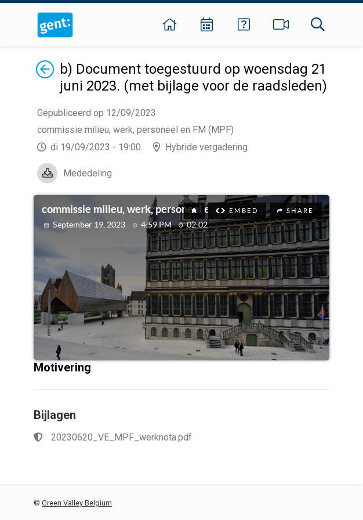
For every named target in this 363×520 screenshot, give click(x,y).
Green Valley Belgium (77, 503)
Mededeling (87, 173)
